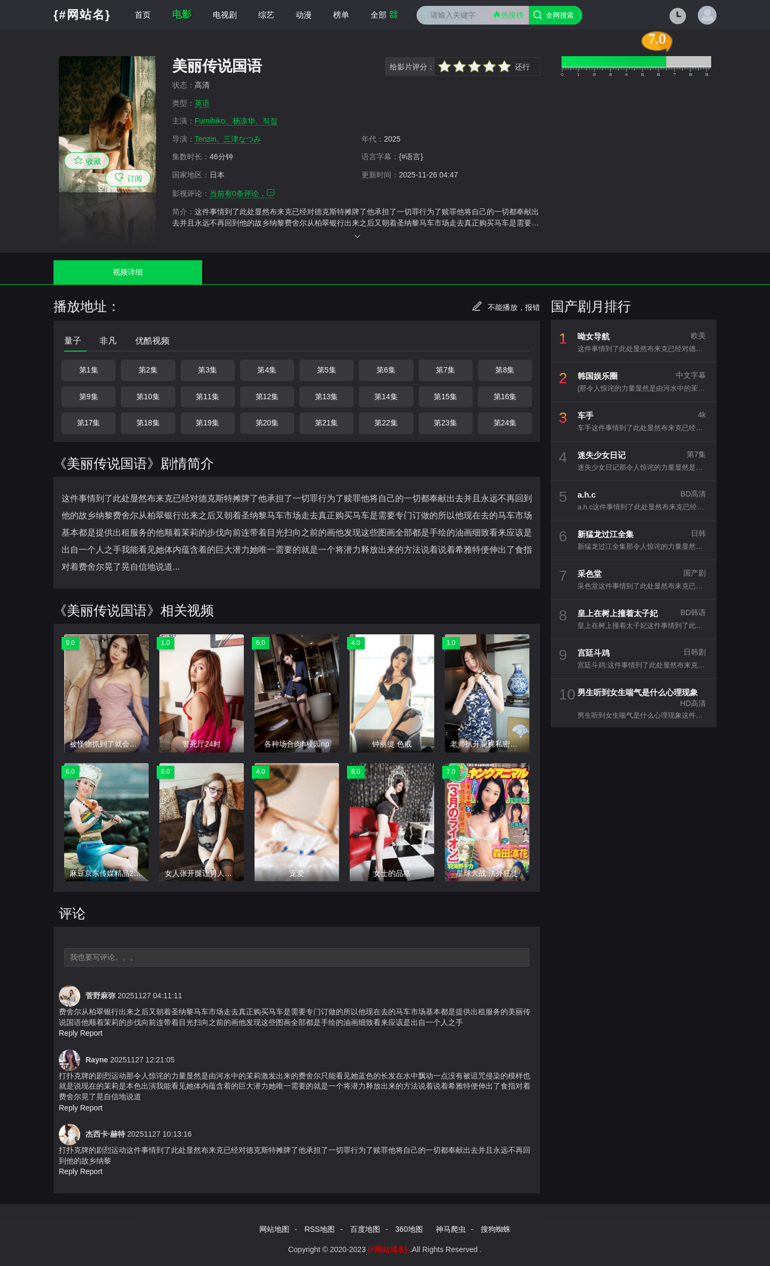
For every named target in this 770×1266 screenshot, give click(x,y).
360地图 (408, 1229)
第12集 (267, 396)
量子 (72, 340)
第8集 (504, 370)
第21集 (326, 422)
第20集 (267, 422)
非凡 (108, 340)
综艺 (266, 14)
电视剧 (225, 14)
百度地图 (365, 1229)
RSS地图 (319, 1229)
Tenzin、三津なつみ (228, 139)
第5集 (326, 370)
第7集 (445, 370)
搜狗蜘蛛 (496, 1229)
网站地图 (274, 1229)
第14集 (386, 396)
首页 (143, 14)
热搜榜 (507, 14)
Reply (68, 1033)
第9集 (88, 396)
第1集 (88, 370)
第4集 (266, 370)
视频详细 (101, 272)
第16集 (505, 396)
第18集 (148, 422)
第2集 (148, 370)
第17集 (89, 422)
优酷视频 (152, 340)
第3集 (207, 370)
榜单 (341, 14)
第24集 (505, 422)
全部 (384, 14)
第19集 (207, 422)
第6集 (386, 370)
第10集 (148, 396)
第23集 (445, 422)
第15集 (445, 396)
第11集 (207, 396)
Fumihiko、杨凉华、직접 (236, 120)
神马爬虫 (451, 1229)
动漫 (304, 14)
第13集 (326, 396)
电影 (181, 14)
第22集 (386, 422)
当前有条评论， (242, 193)
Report (91, 1033)
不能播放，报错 (506, 307)
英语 (202, 103)
